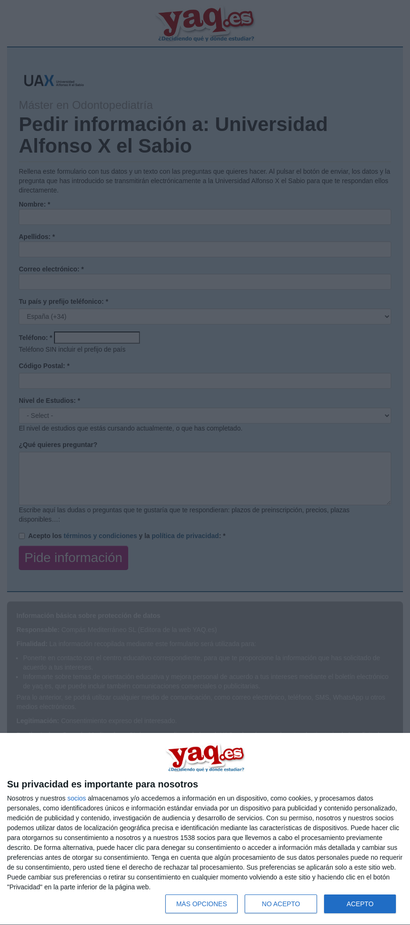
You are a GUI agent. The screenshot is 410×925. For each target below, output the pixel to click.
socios (76, 798)
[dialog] (205, 829)
